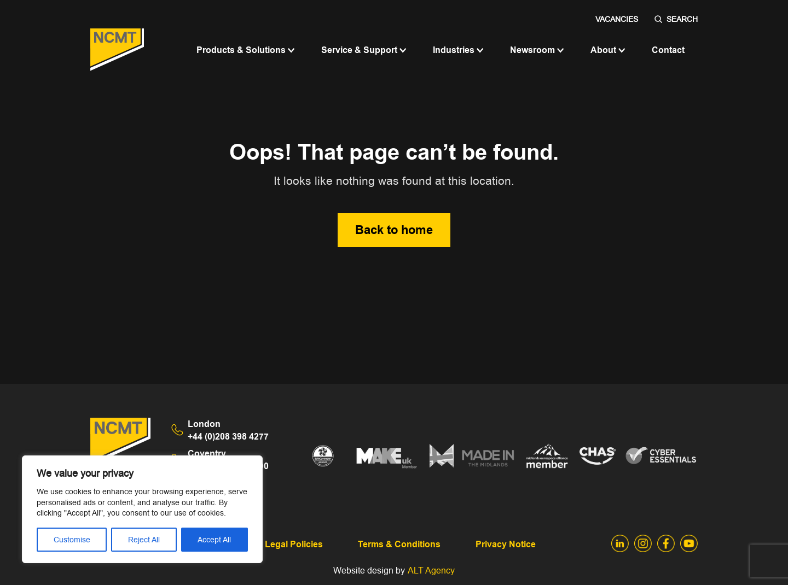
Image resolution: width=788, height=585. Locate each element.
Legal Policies (294, 544)
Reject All (144, 539)
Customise (72, 539)
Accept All (214, 539)
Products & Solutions (245, 50)
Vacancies (616, 19)
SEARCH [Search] (676, 19)
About (607, 50)
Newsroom (537, 50)
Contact (668, 50)
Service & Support (364, 50)
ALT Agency (431, 570)
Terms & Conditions (399, 544)
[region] (142, 509)
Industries (458, 50)
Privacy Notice (506, 544)
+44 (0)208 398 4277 (228, 430)
